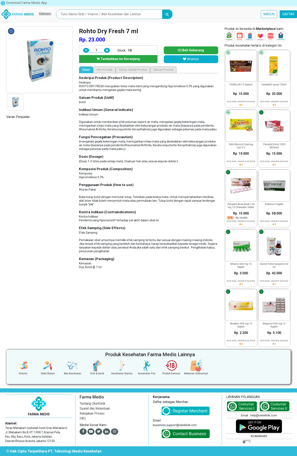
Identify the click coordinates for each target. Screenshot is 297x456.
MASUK (269, 14)
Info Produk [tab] (104, 69)
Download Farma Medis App (23, 3)
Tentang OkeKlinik (92, 403)
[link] (236, 447)
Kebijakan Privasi (92, 413)
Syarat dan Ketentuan (95, 408)
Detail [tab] (86, 69)
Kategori (45, 13)
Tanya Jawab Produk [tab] (133, 69)
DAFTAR (288, 14)
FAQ (83, 418)
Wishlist (191, 59)
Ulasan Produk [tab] (163, 69)
